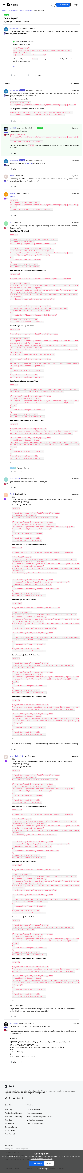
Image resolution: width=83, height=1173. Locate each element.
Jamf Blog (8, 1120)
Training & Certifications (13, 1113)
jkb (11, 222)
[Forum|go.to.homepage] (12, 4)
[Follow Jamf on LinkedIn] (10, 1098)
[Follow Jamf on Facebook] (23, 1098)
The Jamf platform (33, 1110)
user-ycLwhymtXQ (16, 756)
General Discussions (26, 10)
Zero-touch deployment (35, 1113)
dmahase (13, 193)
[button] (4, 5)
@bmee (12, 196)
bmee (12, 176)
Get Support (12, 10)
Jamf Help (8, 1110)
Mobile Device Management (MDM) (39, 1116)
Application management (35, 1120)
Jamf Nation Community (13, 1116)
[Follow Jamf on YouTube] (14, 1098)
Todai (12, 494)
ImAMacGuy (14, 28)
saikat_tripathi (15, 478)
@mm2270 (28, 163)
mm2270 (13, 128)
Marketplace (9, 1123)
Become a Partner (11, 1127)
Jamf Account (10, 1134)
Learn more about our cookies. (42, 1159)
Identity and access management (16, 1149)
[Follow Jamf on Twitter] (6, 1098)
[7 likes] (19, 468)
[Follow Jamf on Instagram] (18, 1098)
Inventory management (35, 1123)
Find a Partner (10, 1130)
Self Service (9, 1145)
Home (4, 10)
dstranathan (14, 1023)
